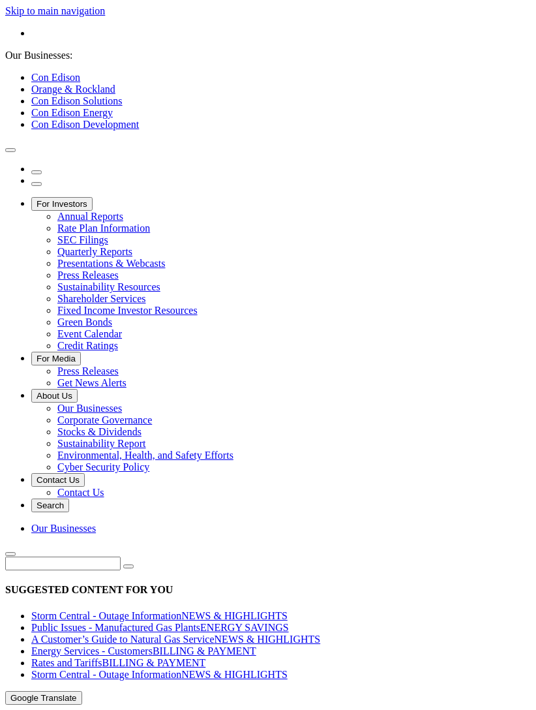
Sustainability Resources (108, 286)
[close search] (10, 554)
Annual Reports (90, 216)
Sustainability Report (101, 443)
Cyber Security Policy (103, 466)
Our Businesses (89, 408)
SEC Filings (82, 239)
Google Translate (43, 698)
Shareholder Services (101, 298)
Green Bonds (84, 322)
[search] (36, 172)
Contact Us (58, 480)
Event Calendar (89, 333)
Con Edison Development (85, 124)
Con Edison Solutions (77, 100)
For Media (56, 358)
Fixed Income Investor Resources (127, 310)
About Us (54, 396)
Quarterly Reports (94, 251)
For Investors (62, 204)
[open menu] (36, 184)
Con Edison (55, 77)
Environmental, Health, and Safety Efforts (145, 455)
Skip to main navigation (55, 10)
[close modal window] (10, 150)
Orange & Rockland (73, 89)
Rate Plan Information (103, 228)
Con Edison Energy (72, 112)
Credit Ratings (87, 345)
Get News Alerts (92, 382)
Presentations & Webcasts (111, 263)
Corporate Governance (104, 419)
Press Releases (88, 275)
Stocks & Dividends (99, 431)
